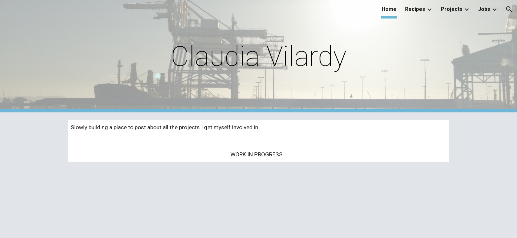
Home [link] (389, 9)
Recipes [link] (415, 9)
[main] (258, 56)
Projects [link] (452, 9)
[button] (509, 9)
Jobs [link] (484, 9)
